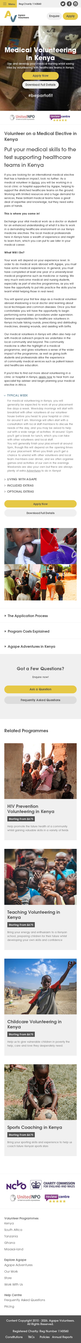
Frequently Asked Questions (40, 700)
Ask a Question (40, 689)
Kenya (36, 182)
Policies (45, 1337)
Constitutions (14, 1337)
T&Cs (31, 1337)
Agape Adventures (18, 1265)
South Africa (13, 1230)
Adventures (34, 470)
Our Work (11, 1271)
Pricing (9, 1306)
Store (8, 1278)
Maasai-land (13, 1249)
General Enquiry (54, 16)
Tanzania (11, 1236)
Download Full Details (40, 85)
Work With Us (13, 1284)
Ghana (9, 1243)
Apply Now (70, 16)
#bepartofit (40, 95)
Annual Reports (62, 1337)
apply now (45, 377)
